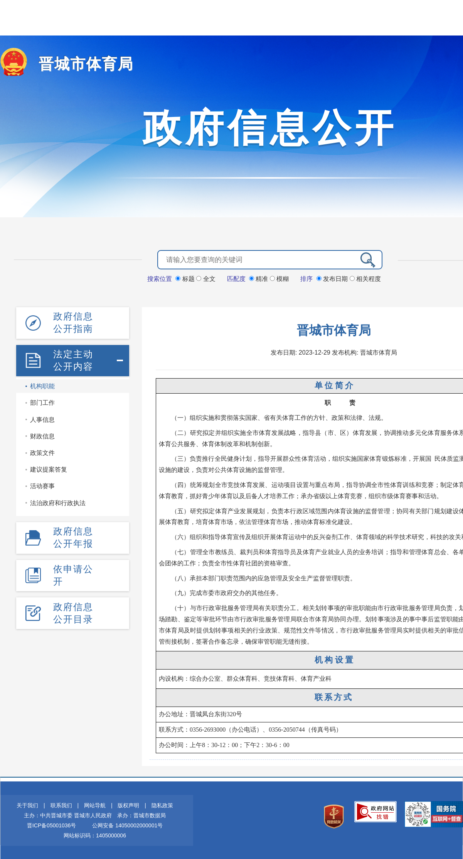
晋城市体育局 (82, 64)
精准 (259, 278)
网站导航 (95, 805)
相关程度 (365, 278)
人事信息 (42, 419)
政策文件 (42, 452)
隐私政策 (162, 805)
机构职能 (42, 385)
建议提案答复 (48, 468)
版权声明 (128, 805)
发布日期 (333, 278)
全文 (205, 278)
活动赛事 (42, 485)
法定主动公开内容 (73, 359)
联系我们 (61, 805)
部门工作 (42, 402)
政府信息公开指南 (73, 322)
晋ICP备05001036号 (51, 825)
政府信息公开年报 (73, 536)
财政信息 (42, 435)
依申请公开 (73, 574)
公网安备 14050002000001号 (127, 825)
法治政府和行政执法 (58, 502)
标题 (185, 278)
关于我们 (27, 805)
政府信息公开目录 (73, 611)
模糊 (279, 278)
